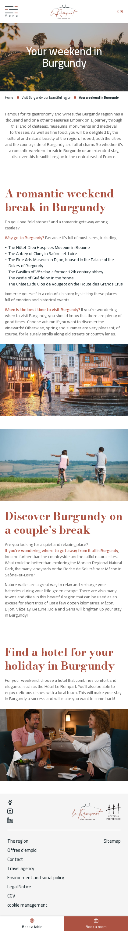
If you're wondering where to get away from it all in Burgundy (61, 550)
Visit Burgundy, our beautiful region (46, 97)
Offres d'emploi (22, 850)
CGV (11, 896)
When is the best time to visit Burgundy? (42, 309)
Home (9, 97)
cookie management (27, 905)
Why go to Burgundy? (24, 238)
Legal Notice (19, 887)
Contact (15, 859)
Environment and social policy (35, 877)
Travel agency (20, 868)
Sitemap (112, 841)
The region (17, 841)
